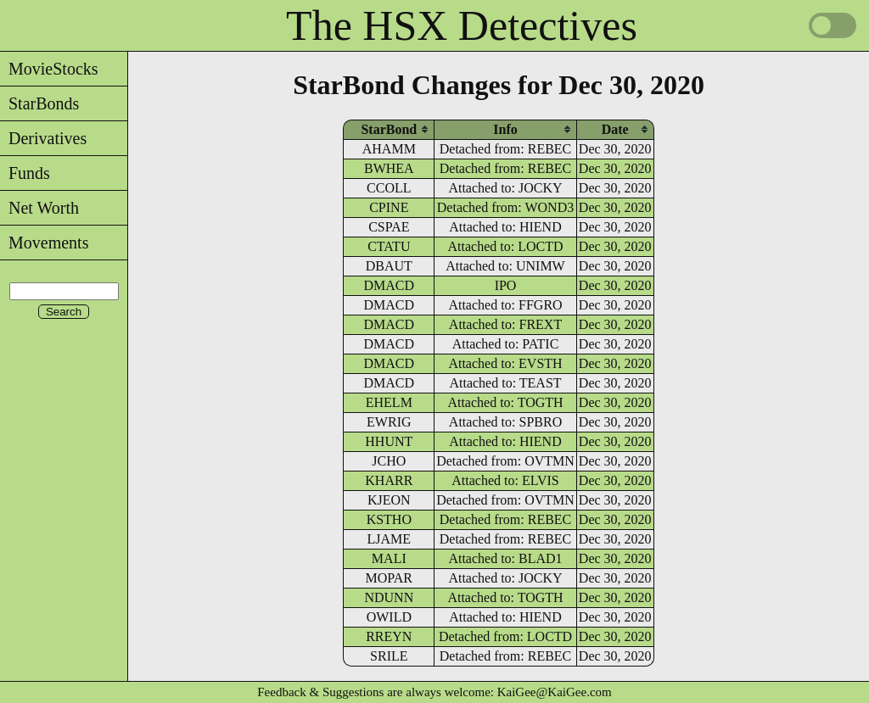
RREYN (389, 636)
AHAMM (389, 149)
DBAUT (389, 266)
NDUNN (388, 597)
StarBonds (39, 103)
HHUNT (388, 441)
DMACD (389, 285)
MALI (389, 558)
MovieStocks (49, 68)
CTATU (388, 246)
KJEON (389, 500)
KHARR (388, 480)
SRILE (388, 656)
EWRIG (389, 422)
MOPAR (389, 578)
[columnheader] (388, 129)
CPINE (388, 207)
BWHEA (389, 168)
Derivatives (43, 138)
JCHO (389, 461)
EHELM (389, 402)
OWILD (389, 617)
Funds (25, 173)
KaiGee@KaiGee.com (554, 692)
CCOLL (389, 188)
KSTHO (389, 519)
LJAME (389, 539)
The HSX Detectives (461, 25)
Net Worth (39, 207)
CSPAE (388, 227)
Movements (44, 242)
